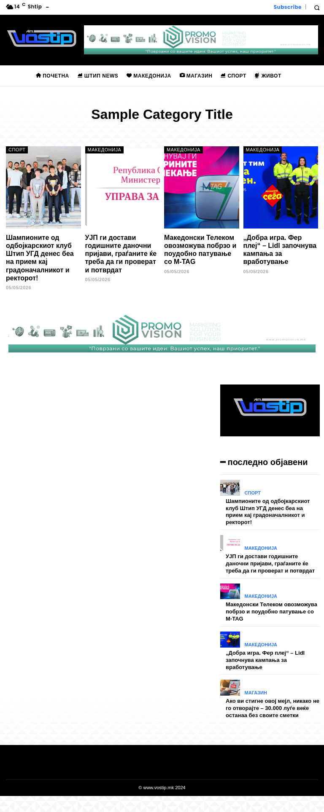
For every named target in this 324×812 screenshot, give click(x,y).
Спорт (16, 149)
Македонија (105, 149)
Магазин (256, 693)
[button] (316, 7)
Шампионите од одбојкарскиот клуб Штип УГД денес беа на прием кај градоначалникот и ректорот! (40, 258)
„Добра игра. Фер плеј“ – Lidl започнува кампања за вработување (280, 250)
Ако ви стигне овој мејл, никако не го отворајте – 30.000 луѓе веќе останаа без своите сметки (272, 708)
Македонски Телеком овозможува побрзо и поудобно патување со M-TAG (200, 250)
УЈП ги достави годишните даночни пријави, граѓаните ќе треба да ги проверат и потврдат (121, 254)
